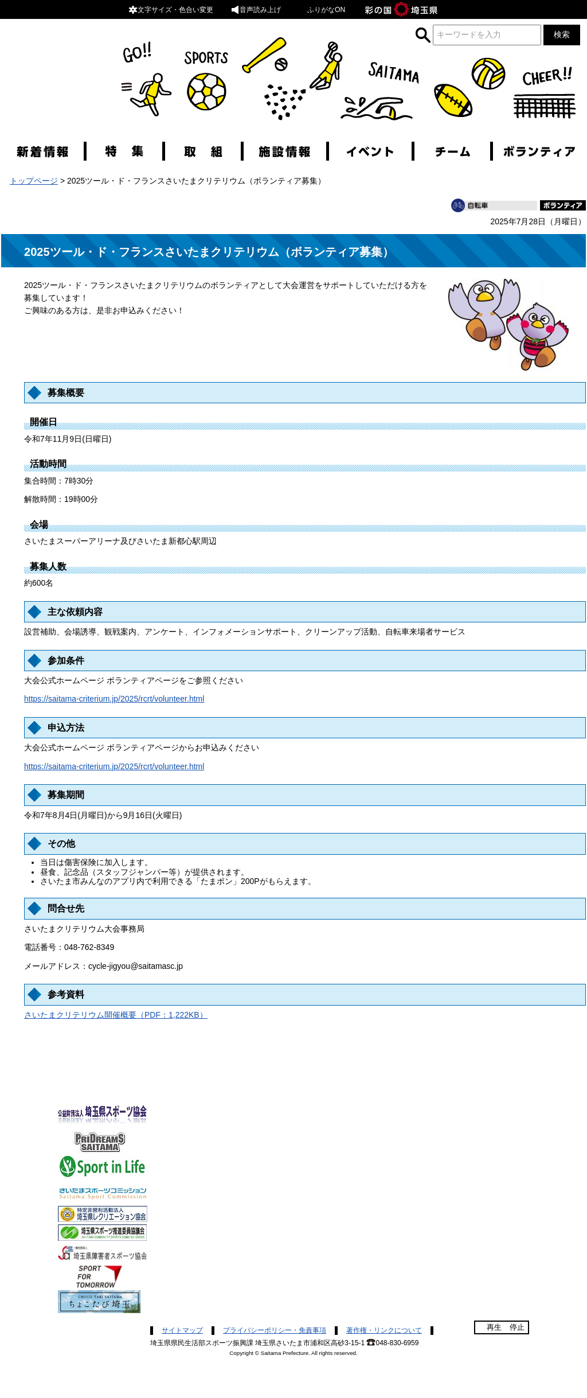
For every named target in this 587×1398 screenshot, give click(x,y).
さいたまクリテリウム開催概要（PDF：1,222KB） (116, 1014)
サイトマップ (182, 1330)
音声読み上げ (255, 9)
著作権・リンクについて (384, 1330)
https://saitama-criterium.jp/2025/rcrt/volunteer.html (114, 698)
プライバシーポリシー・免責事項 (274, 1330)
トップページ (34, 180)
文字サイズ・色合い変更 (170, 9)
